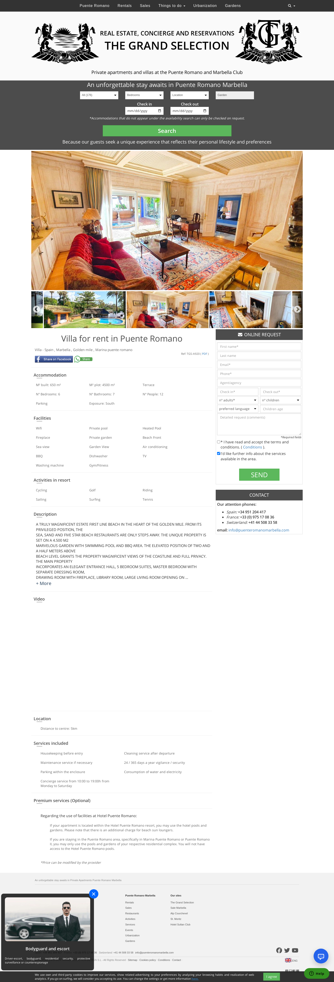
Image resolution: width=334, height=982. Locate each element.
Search (167, 130)
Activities (130, 919)
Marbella (63, 349)
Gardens (233, 6)
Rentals (125, 6)
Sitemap (133, 960)
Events (129, 930)
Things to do (171, 6)
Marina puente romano (113, 349)
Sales (145, 6)
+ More (43, 583)
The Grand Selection (182, 902)
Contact (177, 960)
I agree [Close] (271, 976)
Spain (49, 349)
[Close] (93, 894)
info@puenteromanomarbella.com (258, 530)
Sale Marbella (178, 907)
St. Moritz (175, 919)
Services (130, 924)
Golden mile (83, 349)
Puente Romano (94, 6)
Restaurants (132, 913)
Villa (38, 349)
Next (297, 309)
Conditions (253, 447)
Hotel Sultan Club (180, 924)
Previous (36, 309)
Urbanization (205, 6)
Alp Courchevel (179, 913)
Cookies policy (148, 960)
